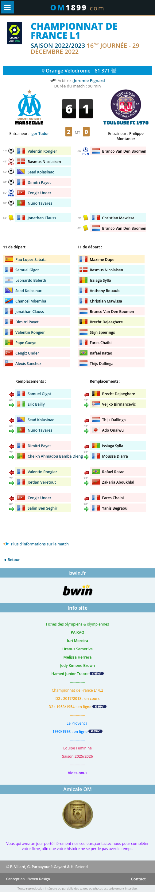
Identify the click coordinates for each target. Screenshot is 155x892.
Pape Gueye (25, 342)
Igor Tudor (39, 133)
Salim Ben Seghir (42, 508)
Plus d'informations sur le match (36, 544)
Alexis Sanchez (28, 363)
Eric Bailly (36, 404)
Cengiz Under (39, 192)
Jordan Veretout (42, 482)
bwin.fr (77, 573)
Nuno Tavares (40, 203)
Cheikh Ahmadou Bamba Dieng (55, 456)
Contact (138, 879)
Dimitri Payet (39, 182)
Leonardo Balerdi (30, 280)
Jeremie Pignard (89, 80)
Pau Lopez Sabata (31, 259)
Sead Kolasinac (41, 172)
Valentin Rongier (30, 332)
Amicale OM (77, 789)
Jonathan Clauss (29, 311)
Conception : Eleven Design (28, 878)
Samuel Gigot (27, 270)
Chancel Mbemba (30, 301)
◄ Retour (11, 559)
